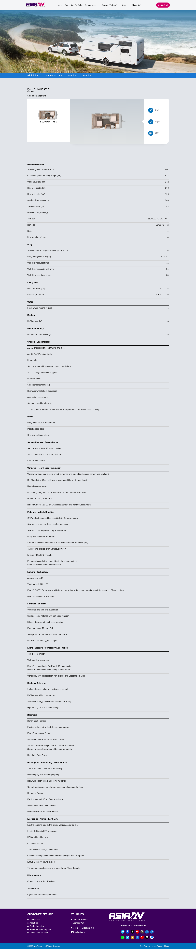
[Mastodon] (152, 932)
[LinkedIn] (122, 932)
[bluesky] (152, 937)
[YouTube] (137, 932)
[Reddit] (132, 937)
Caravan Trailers (109, 5)
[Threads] (147, 932)
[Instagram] (142, 932)
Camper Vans (90, 5)
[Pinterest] (142, 937)
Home (59, 5)
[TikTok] (132, 932)
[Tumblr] (137, 937)
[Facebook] (127, 932)
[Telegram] (127, 937)
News (123, 5)
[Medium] (147, 937)
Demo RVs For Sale (72, 5)
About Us (135, 5)
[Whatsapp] (122, 937)
